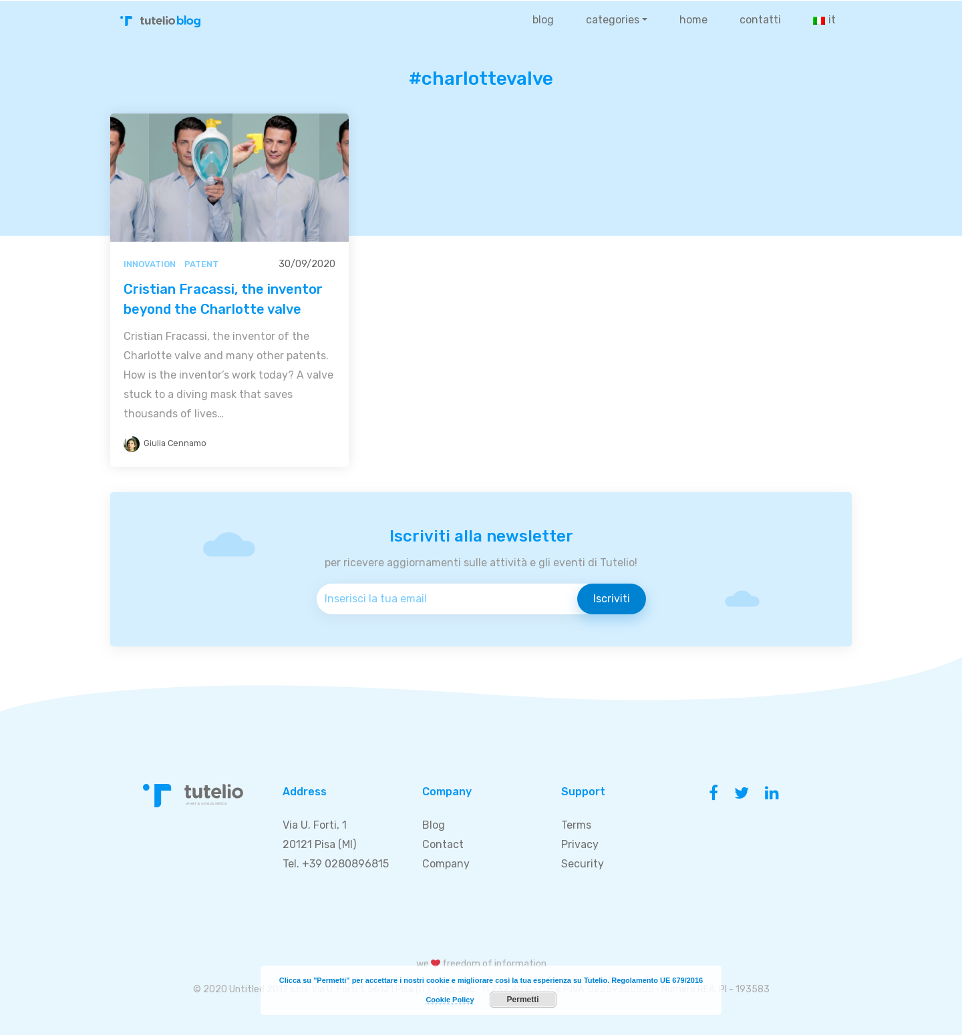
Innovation (150, 264)
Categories (612, 19)
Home (693, 19)
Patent (201, 264)
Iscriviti (611, 598)
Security (582, 863)
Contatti (760, 19)
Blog (543, 19)
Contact (443, 844)
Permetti (523, 999)
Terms (576, 825)
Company (446, 863)
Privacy (580, 844)
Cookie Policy (450, 1000)
